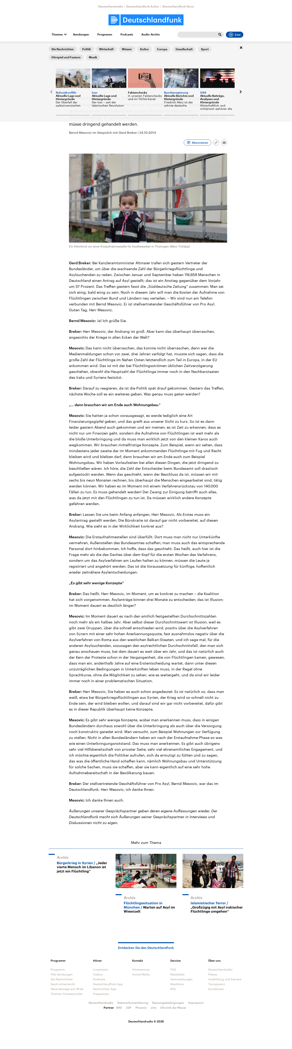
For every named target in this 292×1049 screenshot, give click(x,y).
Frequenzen (101, 993)
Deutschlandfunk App (108, 984)
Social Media (141, 974)
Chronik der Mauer (173, 1007)
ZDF (128, 1007)
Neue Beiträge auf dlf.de (67, 989)
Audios (98, 974)
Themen (57, 34)
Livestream (100, 969)
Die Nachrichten (62, 979)
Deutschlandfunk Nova (178, 6)
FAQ (173, 969)
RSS (173, 989)
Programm (104, 34)
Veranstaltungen (181, 979)
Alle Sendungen (62, 974)
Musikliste (177, 984)
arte (153, 1007)
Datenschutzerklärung (132, 1002)
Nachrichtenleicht (63, 984)
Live (234, 34)
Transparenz (216, 984)
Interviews (72, 48)
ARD (119, 1007)
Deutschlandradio (110, 6)
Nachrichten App (104, 989)
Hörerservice (140, 969)
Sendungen (81, 34)
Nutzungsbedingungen (168, 1002)
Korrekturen (216, 989)
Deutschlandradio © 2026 (146, 1021)
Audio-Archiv (150, 34)
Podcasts (126, 34)
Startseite (55, 48)
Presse (212, 974)
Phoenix (141, 1007)
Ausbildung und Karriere (224, 979)
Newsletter (177, 974)
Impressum (196, 1002)
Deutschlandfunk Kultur (142, 6)
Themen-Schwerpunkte (66, 993)
